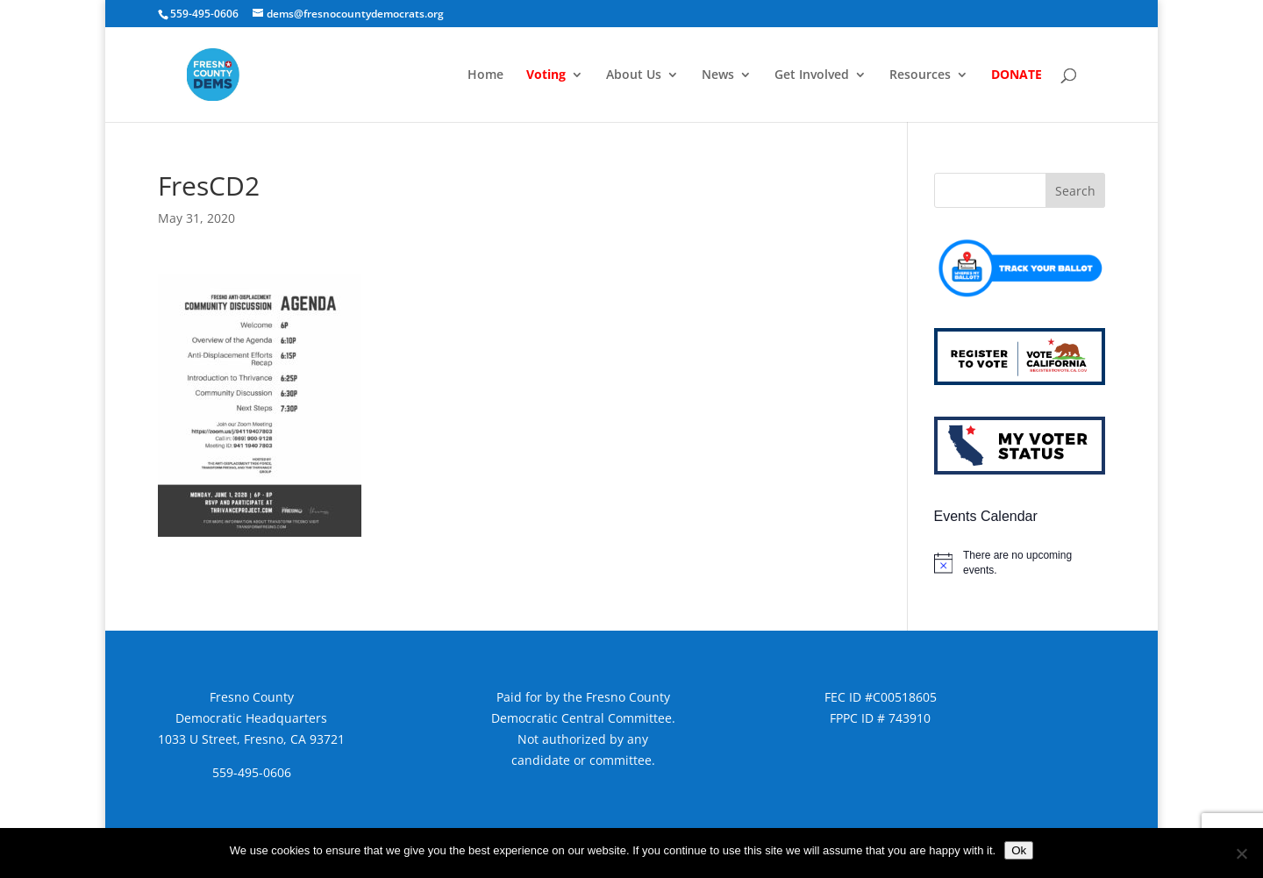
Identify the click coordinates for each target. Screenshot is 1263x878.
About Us (633, 75)
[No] (1241, 853)
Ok (1018, 850)
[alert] (1019, 562)
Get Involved (811, 75)
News (718, 75)
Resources (920, 75)
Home (485, 75)
